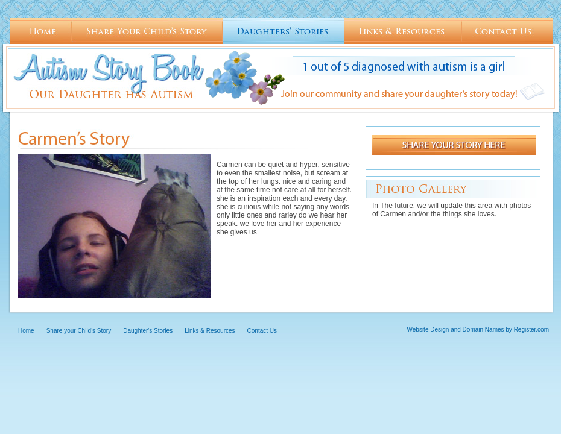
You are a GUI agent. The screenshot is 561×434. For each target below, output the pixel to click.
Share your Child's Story (147, 31)
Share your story (454, 145)
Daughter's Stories (283, 31)
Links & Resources (403, 31)
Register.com (531, 329)
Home (41, 31)
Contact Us (507, 31)
